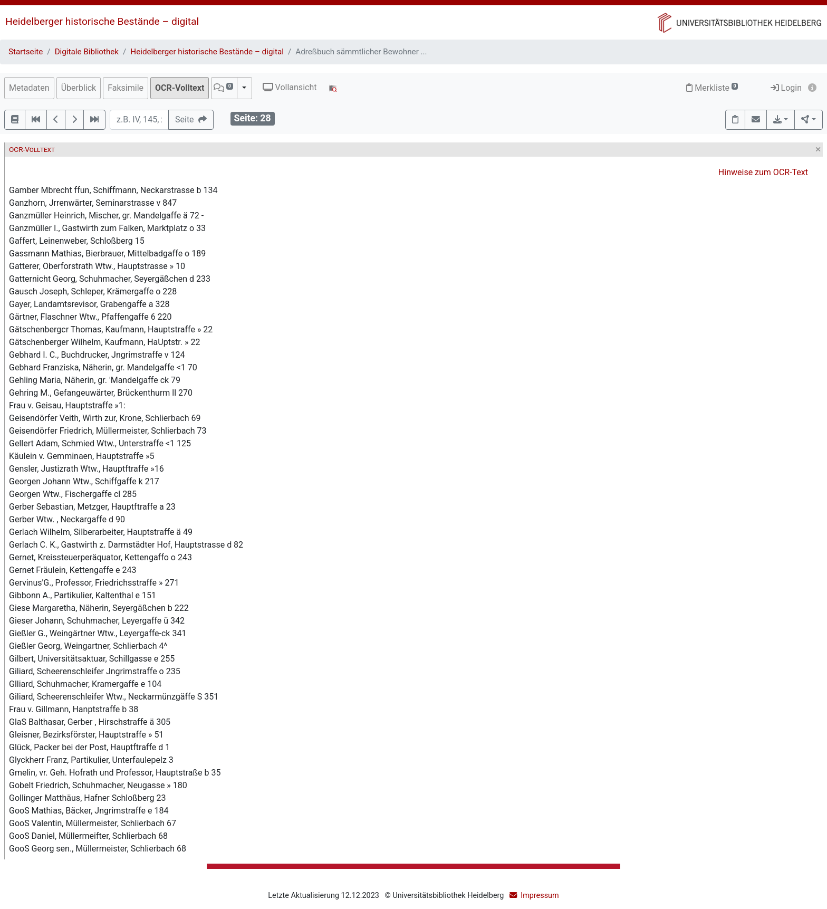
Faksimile (125, 88)
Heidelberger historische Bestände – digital (102, 21)
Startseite (25, 51)
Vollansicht (290, 87)
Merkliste (712, 88)
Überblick (79, 88)
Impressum (540, 895)
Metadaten (29, 88)
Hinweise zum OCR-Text (763, 172)
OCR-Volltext (179, 88)
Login (786, 88)
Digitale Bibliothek (87, 51)
